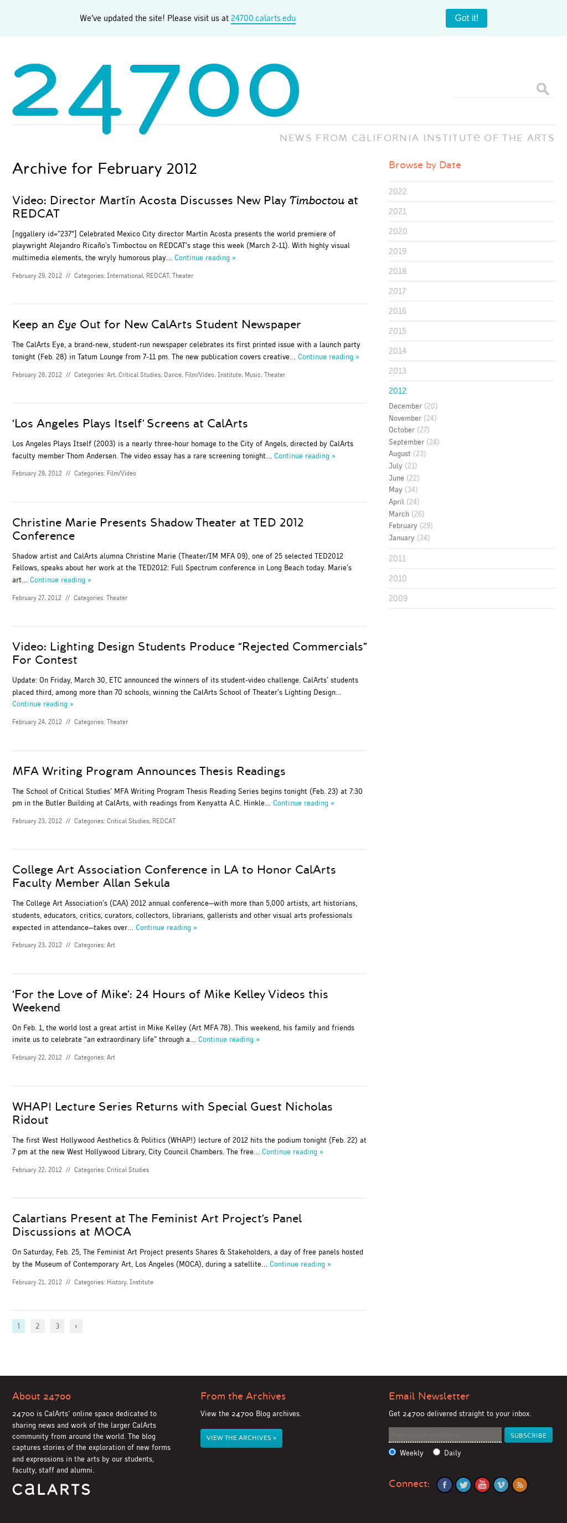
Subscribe (529, 1435)
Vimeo (501, 1484)
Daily (452, 1453)
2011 (397, 558)
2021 (397, 211)
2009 (398, 598)
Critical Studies (139, 375)
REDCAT (157, 276)
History (116, 1282)
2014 (397, 350)
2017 (397, 291)
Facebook (444, 1484)
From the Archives (243, 1396)
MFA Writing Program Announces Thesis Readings (149, 771)
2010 (398, 578)
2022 (398, 191)
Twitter (463, 1484)
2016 (397, 311)
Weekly (412, 1453)
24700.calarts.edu (263, 18)
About (41, 1396)
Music (253, 375)
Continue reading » (205, 257)
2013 (397, 370)
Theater (182, 276)
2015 (397, 331)
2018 (398, 271)
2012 (397, 390)
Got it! (466, 18)
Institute (229, 375)
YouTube (482, 1484)
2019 (397, 251)
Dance (173, 375)
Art (111, 375)
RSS (520, 1484)
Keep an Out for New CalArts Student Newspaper (156, 324)
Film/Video (199, 375)
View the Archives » (241, 1438)
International (125, 276)
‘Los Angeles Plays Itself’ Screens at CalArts (130, 423)
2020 (398, 231)
